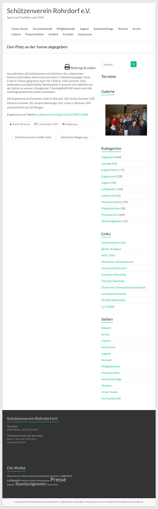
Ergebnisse (71, 124)
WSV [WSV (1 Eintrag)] (56, 484)
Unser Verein (20, 28)
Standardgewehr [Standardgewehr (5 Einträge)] (30, 483)
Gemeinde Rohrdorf (113, 268)
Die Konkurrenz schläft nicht (31, 137)
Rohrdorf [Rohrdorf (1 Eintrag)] (11, 484)
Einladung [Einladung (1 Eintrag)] (32, 476)
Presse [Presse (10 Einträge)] (58, 479)
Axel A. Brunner (21, 124)
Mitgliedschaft (66, 28)
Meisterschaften (111, 202)
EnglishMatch (110, 170)
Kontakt (68, 34)
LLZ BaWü (108, 306)
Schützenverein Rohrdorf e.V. (49, 11)
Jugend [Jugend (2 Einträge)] (65, 475)
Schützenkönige (103, 28)
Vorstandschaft (42, 28)
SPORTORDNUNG (113, 300)
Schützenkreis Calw (113, 242)
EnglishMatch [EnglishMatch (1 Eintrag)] (44, 476)
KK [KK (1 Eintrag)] (71, 476)
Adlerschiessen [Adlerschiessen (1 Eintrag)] (13, 476)
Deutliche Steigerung (76, 137)
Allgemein (107, 157)
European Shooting (113, 274)
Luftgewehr (108, 189)
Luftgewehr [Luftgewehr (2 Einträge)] (14, 480)
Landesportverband (113, 293)
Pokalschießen (34, 34)
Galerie (16, 34)
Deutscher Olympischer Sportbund (123, 287)
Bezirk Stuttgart (111, 249)
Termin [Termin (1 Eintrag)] (50, 484)
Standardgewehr (111, 221)
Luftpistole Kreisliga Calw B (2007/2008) (62, 114)
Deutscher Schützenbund (117, 261)
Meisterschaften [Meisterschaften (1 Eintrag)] (28, 480)
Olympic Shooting (112, 281)
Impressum (85, 34)
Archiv (137, 28)
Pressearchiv (109, 214)
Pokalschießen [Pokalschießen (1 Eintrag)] (43, 480)
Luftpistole (108, 195)
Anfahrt (53, 34)
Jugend (84, 28)
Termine (123, 28)
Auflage (106, 163)
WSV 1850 (108, 255)
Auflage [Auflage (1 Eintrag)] (24, 476)
